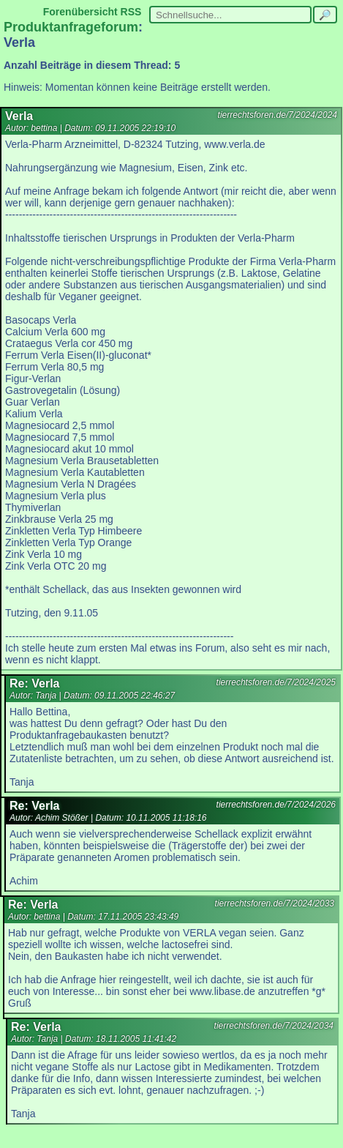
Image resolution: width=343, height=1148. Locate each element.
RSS (131, 12)
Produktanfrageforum (71, 27)
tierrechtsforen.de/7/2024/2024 (277, 115)
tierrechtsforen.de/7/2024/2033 (274, 903)
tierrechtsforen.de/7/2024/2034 (273, 1026)
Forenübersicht (80, 12)
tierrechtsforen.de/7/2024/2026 (276, 805)
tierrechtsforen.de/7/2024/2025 (276, 682)
